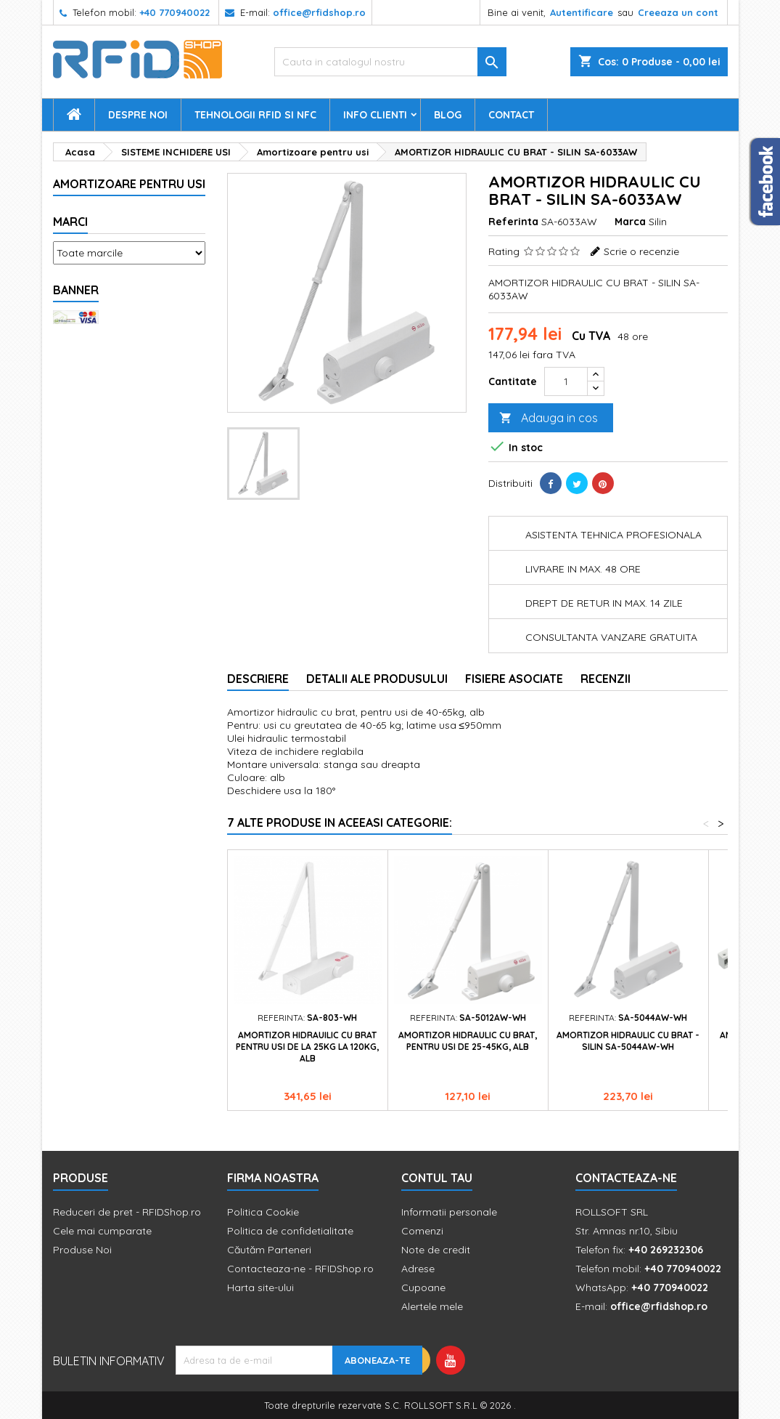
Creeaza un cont (678, 12)
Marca (630, 221)
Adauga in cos (548, 418)
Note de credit (435, 1249)
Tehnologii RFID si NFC (255, 114)
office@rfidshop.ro (319, 12)
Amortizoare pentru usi (129, 184)
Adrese (418, 1268)
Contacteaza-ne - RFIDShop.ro (300, 1268)
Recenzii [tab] (605, 678)
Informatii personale (449, 1211)
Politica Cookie (263, 1211)
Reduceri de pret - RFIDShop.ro (127, 1211)
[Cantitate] (566, 381)
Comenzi (422, 1230)
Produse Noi (82, 1249)
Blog (447, 114)
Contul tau (436, 1178)
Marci (70, 221)
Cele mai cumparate (102, 1230)
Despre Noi (138, 114)
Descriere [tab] (258, 678)
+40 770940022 (174, 12)
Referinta (513, 221)
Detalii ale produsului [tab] (377, 678)
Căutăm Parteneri (269, 1249)
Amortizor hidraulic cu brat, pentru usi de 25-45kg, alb (467, 1041)
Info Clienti (375, 114)
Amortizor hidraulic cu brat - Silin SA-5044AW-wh (628, 1041)
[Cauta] (390, 61)
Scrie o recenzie (641, 251)
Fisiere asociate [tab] (514, 678)
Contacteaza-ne (626, 1178)
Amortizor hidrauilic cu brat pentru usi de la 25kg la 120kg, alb (307, 1047)
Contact (511, 114)
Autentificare (581, 12)
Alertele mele (432, 1306)
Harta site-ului (260, 1287)
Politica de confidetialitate (290, 1230)
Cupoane (423, 1287)
